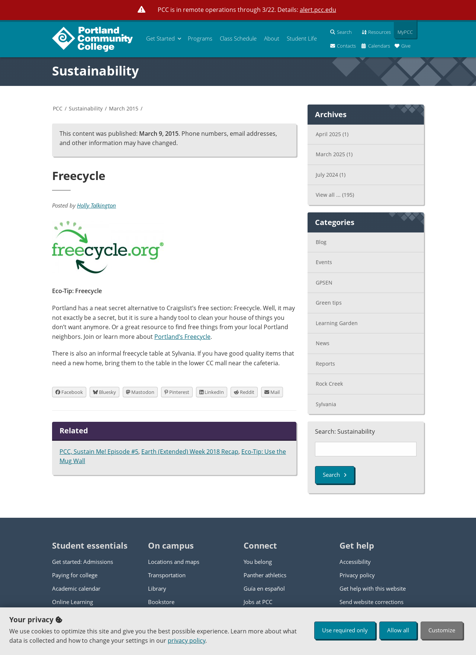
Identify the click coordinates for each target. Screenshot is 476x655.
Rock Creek (329, 383)
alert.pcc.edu (318, 10)
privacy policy (186, 640)
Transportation (167, 575)
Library (157, 588)
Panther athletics (265, 575)
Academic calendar (76, 588)
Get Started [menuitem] (160, 38)
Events (324, 262)
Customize (441, 630)
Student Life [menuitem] (302, 38)
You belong (258, 561)
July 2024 (330, 174)
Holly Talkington (96, 205)
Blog (321, 241)
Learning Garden (337, 323)
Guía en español (264, 588)
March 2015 (123, 108)
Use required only (345, 630)
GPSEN (324, 282)
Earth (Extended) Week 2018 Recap (189, 451)
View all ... (335, 194)
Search (335, 474)
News (322, 343)
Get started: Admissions (82, 561)
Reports (325, 363)
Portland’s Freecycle (182, 337)
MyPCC (403, 32)
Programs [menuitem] (200, 38)
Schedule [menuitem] (238, 38)
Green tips (329, 302)
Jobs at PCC (258, 602)
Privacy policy (357, 575)
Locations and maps (173, 561)
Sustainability (95, 70)
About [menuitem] (271, 38)
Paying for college (74, 575)
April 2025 (332, 134)
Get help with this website (373, 588)
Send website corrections (371, 602)
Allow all (398, 630)
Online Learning (72, 602)
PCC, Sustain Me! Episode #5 (99, 451)
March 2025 (334, 154)
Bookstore (161, 602)
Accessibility (355, 561)
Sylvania (326, 404)
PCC (57, 108)
